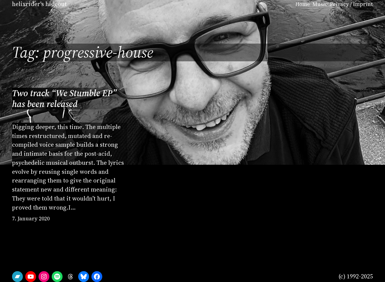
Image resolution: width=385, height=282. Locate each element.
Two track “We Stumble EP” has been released (64, 98)
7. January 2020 (31, 218)
